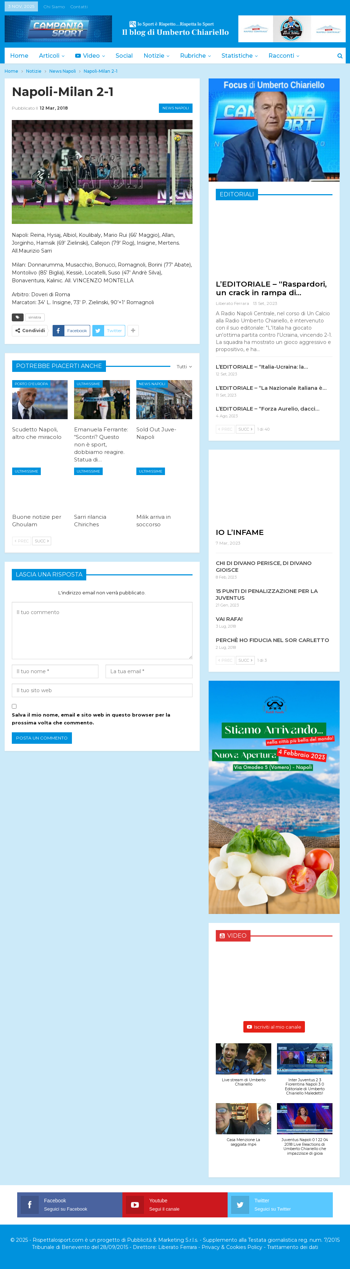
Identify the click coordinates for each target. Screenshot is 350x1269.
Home (19, 55)
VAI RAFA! (229, 619)
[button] (243, 1068)
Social (127, 55)
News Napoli (175, 108)
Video (89, 55)
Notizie (158, 55)
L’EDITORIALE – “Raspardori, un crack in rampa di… (271, 288)
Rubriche (198, 55)
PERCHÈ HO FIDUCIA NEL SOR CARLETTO (272, 640)
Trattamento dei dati (292, 1247)
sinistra (35, 317)
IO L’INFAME (240, 532)
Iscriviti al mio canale (274, 1027)
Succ (42, 540)
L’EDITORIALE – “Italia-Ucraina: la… (262, 366)
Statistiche (243, 55)
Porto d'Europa (31, 384)
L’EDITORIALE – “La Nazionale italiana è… (271, 387)
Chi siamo (54, 6)
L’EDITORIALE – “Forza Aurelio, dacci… (267, 408)
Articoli (50, 55)
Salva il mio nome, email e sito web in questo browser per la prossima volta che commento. (91, 719)
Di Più (284, 55)
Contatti (79, 6)
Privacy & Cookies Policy (231, 1247)
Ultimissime (88, 384)
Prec (22, 540)
